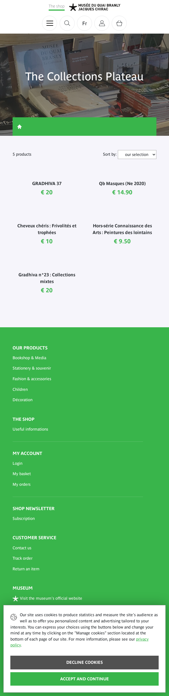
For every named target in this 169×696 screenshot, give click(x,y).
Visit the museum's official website (47, 598)
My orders (21, 484)
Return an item (26, 569)
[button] (78, 358)
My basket (22, 473)
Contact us (22, 548)
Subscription (24, 518)
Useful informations (30, 429)
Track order (22, 558)
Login (17, 463)
